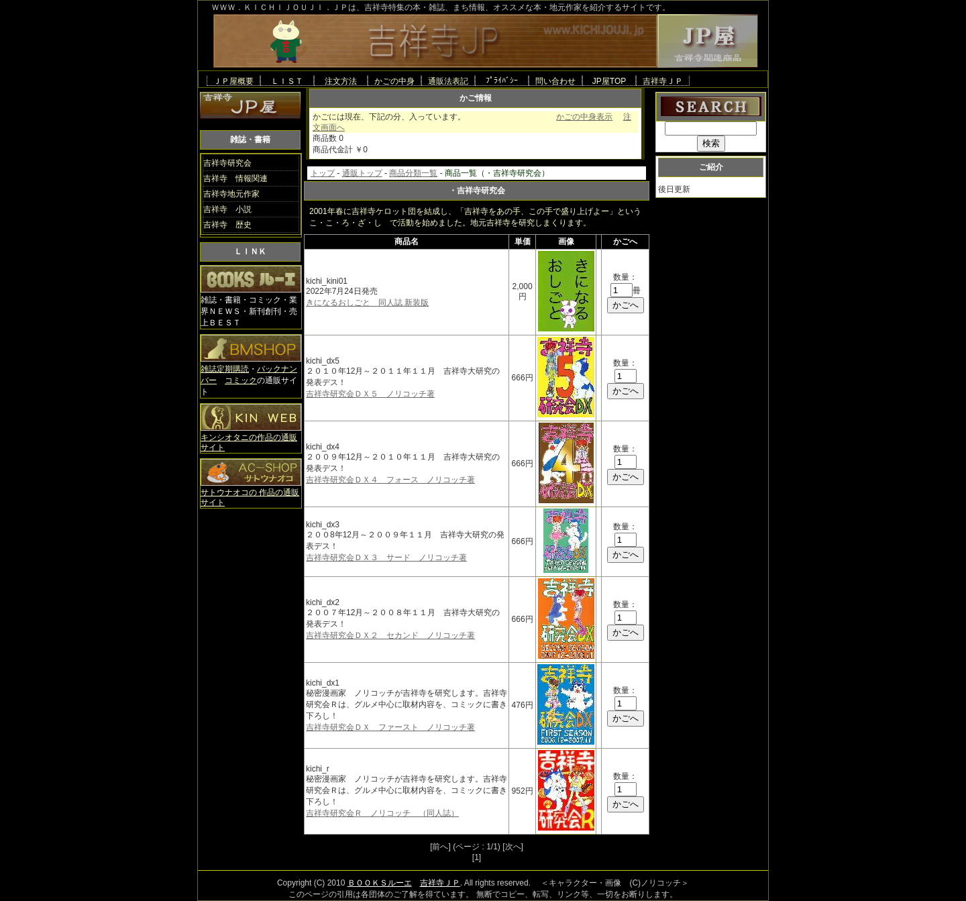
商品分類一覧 (413, 173)
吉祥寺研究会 (227, 163)
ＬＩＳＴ (287, 80)
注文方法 (341, 80)
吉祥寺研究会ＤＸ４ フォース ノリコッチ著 (390, 479)
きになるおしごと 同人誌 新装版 (367, 302)
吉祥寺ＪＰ (663, 80)
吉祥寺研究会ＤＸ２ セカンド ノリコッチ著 (390, 635)
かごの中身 (394, 80)
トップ (323, 173)
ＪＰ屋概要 (233, 80)
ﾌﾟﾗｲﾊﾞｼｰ (502, 80)
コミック (241, 380)
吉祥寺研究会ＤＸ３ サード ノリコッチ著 (386, 557)
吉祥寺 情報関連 (235, 178)
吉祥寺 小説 (227, 209)
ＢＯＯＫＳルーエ (379, 883)
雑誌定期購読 (225, 369)
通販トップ (362, 173)
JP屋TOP (609, 80)
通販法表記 (448, 80)
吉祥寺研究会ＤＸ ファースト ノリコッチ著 (390, 727)
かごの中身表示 (584, 116)
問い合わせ (555, 80)
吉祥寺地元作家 (231, 194)
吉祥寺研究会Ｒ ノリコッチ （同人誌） (382, 813)
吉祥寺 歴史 (227, 224)
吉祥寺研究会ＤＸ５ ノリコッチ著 (370, 394)
